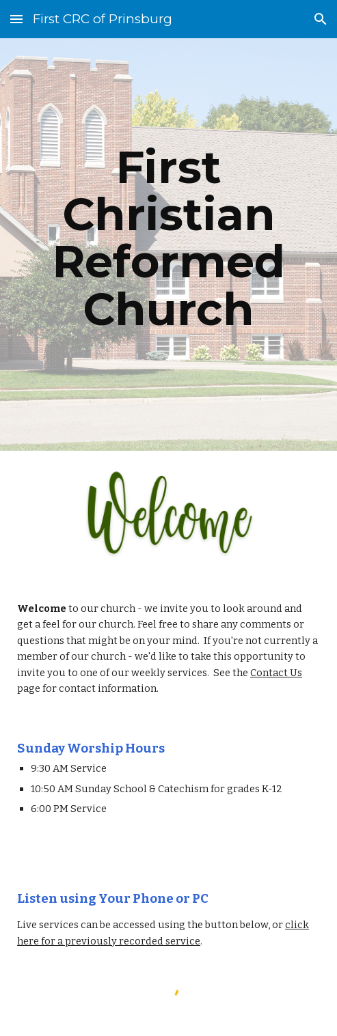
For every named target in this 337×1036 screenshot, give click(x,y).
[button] (16, 19)
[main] (168, 244)
